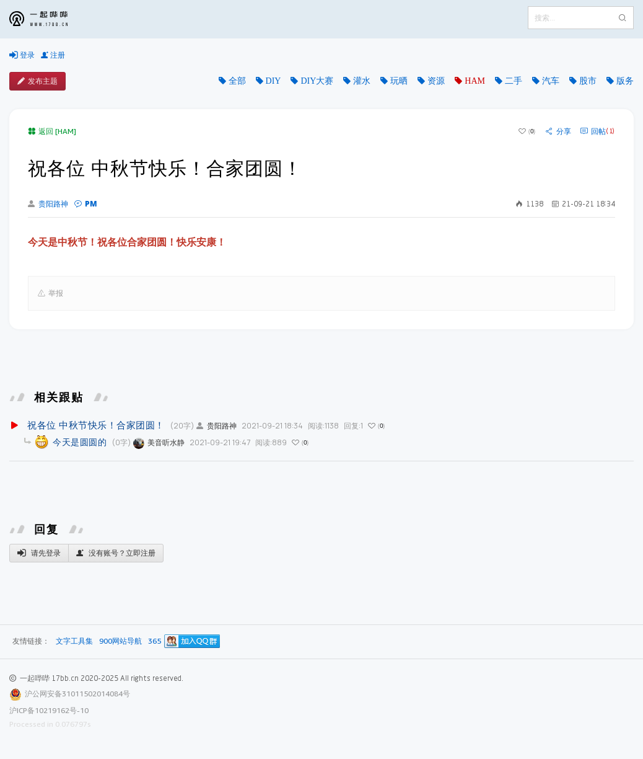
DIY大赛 (316, 80)
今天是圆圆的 (80, 442)
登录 (22, 55)
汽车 (550, 80)
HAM (475, 80)
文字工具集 (74, 641)
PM (85, 203)
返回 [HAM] (52, 131)
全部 (237, 80)
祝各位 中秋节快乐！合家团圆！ (96, 425)
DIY (273, 80)
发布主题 (37, 81)
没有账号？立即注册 (115, 553)
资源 (436, 80)
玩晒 (399, 80)
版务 (625, 80)
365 (154, 641)
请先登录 (39, 553)
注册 (53, 55)
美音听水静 (159, 442)
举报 (50, 293)
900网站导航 (120, 641)
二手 (513, 80)
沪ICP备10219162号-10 (49, 710)
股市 (588, 80)
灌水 (361, 80)
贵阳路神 (48, 204)
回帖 (597, 131)
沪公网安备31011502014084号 (77, 693)
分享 (558, 131)
